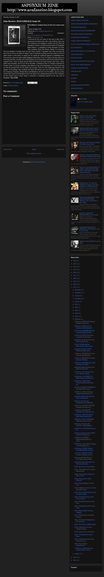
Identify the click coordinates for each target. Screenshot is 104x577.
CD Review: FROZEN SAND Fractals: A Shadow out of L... (84, 454)
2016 (75, 557)
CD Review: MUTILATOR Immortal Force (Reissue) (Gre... (85, 411)
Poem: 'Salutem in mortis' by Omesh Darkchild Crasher (85, 488)
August (77, 301)
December (78, 290)
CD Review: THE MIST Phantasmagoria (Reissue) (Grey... (83, 439)
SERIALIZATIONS (77, 88)
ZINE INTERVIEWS (77, 54)
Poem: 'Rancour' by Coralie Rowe (84, 532)
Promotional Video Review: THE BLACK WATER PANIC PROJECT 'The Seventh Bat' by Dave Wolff (89, 199)
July (76, 304)
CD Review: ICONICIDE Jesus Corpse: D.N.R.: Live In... (84, 549)
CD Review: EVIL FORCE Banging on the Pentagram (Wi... (85, 444)
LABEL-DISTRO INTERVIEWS (80, 41)
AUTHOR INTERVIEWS (78, 27)
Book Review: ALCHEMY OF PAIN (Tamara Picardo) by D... (84, 377)
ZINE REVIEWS (13, 85)
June (76, 307)
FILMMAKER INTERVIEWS (80, 37)
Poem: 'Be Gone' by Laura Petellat (85, 466)
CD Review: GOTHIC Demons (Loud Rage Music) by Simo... (84, 449)
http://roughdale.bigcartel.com (44, 31)
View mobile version (34, 153)
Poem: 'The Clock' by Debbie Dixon (85, 524)
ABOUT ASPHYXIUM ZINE (80, 20)
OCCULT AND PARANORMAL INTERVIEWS (85, 44)
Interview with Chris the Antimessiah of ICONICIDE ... (84, 402)
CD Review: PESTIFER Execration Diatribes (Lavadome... (85, 363)
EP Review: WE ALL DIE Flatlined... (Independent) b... (84, 424)
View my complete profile (85, 102)
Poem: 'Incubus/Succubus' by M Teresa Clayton (84, 497)
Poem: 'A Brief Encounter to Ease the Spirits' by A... (84, 540)
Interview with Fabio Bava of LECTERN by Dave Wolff (83, 458)
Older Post (60, 149)
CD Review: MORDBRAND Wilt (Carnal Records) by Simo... (85, 331)
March (77, 316)
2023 (75, 269)
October (77, 295)
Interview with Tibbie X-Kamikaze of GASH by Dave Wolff (90, 143)
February (77, 319)
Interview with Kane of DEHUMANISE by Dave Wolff (89, 214)
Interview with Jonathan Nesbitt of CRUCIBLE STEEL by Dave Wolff (90, 155)
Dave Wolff (83, 99)
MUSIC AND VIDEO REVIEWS (81, 64)
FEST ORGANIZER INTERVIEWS (81, 34)
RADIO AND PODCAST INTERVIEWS (83, 51)
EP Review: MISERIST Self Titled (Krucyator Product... (85, 359)
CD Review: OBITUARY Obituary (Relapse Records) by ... (85, 322)
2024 (75, 266)
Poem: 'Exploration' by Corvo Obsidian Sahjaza (83, 528)
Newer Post (7, 149)
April (76, 313)
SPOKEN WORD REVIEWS (79, 68)
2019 (75, 281)
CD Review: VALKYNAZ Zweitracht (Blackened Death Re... (84, 382)
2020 (75, 278)
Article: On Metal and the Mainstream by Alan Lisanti (83, 345)
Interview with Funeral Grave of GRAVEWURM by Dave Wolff (89, 129)
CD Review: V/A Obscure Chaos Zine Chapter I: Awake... (84, 372)
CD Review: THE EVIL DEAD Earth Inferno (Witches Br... (84, 415)
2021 (75, 275)
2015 (75, 560)
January (77, 554)
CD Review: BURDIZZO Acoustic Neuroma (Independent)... (85, 354)
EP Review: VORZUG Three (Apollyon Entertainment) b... (84, 327)
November (78, 292)
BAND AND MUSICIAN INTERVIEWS (83, 31)
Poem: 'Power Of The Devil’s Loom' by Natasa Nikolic (85, 493)
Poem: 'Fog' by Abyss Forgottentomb (81, 544)
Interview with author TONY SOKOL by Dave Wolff (88, 116)
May (76, 310)
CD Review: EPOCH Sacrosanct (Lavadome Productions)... (84, 336)
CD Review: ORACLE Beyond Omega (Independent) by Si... (84, 392)
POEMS (73, 81)
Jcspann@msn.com (37, 37)
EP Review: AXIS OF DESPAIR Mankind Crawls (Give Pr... (84, 420)
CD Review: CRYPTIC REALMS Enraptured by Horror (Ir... (85, 406)
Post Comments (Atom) (38, 162)
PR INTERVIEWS (76, 47)
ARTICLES (74, 75)
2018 (75, 284)
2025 (75, 264)
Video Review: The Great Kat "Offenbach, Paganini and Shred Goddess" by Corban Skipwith (89, 184)
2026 (75, 261)
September (78, 298)
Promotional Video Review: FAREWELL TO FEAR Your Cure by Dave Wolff (90, 229)
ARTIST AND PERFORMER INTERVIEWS (84, 24)
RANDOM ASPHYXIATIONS (80, 85)
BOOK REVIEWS (76, 58)
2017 (75, 287)
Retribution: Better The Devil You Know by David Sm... (84, 340)
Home (34, 149)
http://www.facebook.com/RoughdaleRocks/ (40, 35)
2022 (75, 272)
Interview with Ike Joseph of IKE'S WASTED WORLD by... (85, 434)
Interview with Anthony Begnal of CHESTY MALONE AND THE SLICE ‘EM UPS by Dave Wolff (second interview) (90, 169)
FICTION (74, 78)
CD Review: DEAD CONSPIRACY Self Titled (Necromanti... (85, 388)
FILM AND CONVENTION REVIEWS (83, 61)
